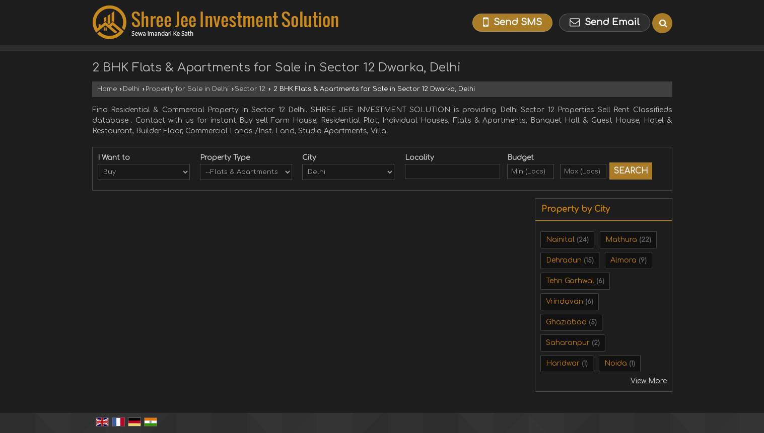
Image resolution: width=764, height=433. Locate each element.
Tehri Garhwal (570, 281)
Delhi (131, 89)
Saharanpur (568, 343)
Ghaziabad (566, 322)
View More (649, 381)
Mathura (621, 239)
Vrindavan (564, 301)
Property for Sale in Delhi (187, 89)
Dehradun (564, 260)
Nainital (560, 239)
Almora (623, 260)
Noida (615, 363)
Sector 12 (250, 89)
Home (107, 89)
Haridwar (563, 363)
